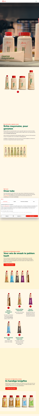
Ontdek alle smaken (10, 264)
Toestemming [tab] (5, 201)
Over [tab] (34, 201)
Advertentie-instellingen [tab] (24, 201)
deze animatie (6, 195)
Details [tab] (15, 201)
